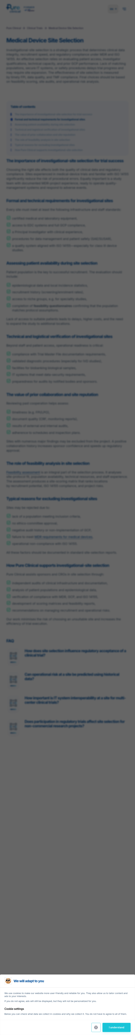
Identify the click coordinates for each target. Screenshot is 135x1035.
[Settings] (96, 1027)
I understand (116, 1027)
